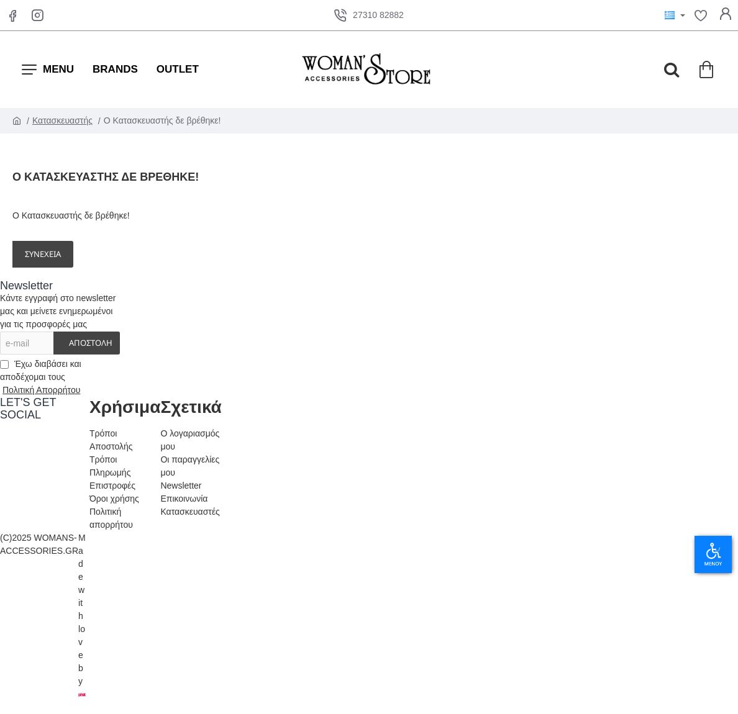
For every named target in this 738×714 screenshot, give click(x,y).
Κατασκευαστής (62, 120)
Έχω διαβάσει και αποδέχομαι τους (41, 378)
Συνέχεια (43, 254)
